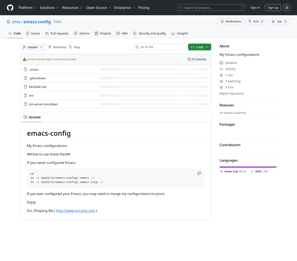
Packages (227, 124)
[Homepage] (10, 7)
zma (16, 22)
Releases (227, 105)
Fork (256, 21)
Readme (228, 63)
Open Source (98, 7)
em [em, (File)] (31, 95)
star (226, 75)
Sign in (255, 7)
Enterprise (124, 7)
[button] (200, 173)
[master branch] (33, 47)
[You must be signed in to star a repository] (279, 22)
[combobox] (162, 47)
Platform (28, 7)
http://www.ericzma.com (75, 210)
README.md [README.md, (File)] (38, 87)
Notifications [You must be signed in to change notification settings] (230, 21)
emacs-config (37, 22)
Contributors (230, 145)
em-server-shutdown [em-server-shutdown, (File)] (43, 104)
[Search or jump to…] (211, 7)
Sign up (273, 7)
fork (227, 87)
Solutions (49, 7)
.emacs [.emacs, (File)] (34, 69)
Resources (72, 7)
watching (230, 81)
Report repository (232, 93)
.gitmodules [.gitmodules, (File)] (37, 78)
